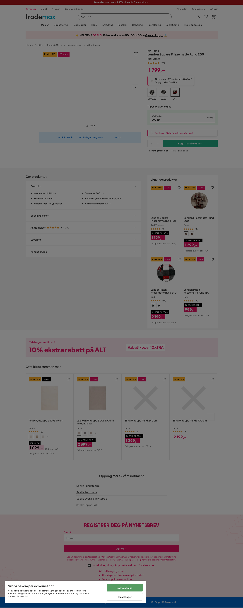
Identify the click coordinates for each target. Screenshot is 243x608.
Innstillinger (125, 596)
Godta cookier (124, 587)
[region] (75, 592)
